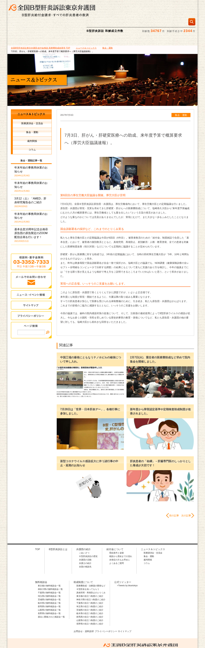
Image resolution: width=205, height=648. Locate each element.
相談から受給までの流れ (120, 540)
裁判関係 (32, 124)
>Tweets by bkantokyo (127, 569)
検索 (191, 5)
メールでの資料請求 (170, 5)
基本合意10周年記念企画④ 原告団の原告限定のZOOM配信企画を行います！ (31, 218)
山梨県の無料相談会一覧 (49, 593)
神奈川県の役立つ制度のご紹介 (90, 583)
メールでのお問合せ (31, 263)
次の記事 (186, 499)
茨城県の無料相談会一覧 (49, 583)
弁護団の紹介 (55, 24)
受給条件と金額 (116, 536)
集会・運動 (181, 98)
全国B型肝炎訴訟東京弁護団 (40, 629)
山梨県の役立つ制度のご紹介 (89, 604)
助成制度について (150, 24)
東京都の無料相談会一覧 (49, 569)
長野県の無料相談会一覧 (49, 597)
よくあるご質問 (116, 547)
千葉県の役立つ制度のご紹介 (89, 586)
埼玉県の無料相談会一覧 (49, 579)
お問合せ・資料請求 (82, 614)
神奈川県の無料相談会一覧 (50, 573)
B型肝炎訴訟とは (23, 24)
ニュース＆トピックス (182, 24)
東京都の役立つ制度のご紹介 (89, 579)
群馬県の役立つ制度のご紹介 (89, 600)
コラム (32, 133)
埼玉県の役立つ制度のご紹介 (89, 590)
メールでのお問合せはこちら (172, 628)
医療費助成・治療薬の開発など (90, 569)
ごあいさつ (84, 536)
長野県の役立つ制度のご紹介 (89, 607)
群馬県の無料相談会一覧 (49, 590)
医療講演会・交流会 (32, 107)
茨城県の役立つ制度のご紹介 (89, 593)
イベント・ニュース (31, 278)
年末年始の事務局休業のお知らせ (31, 155)
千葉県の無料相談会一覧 (49, 576)
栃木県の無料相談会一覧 (49, 586)
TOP (40, 31)
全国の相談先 (85, 550)
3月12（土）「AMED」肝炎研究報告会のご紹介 (30, 186)
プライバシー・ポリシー (31, 299)
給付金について (86, 24)
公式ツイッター (122, 565)
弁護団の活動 (85, 543)
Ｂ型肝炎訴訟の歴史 (88, 540)
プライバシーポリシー (106, 614)
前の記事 (174, 499)
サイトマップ (31, 288)
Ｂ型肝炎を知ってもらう (87, 573)
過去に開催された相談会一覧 (51, 600)
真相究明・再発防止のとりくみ (90, 576)
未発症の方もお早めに (119, 543)
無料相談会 (118, 24)
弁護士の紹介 (85, 547)
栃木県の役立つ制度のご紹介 (89, 597)
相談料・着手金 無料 (119, 5)
